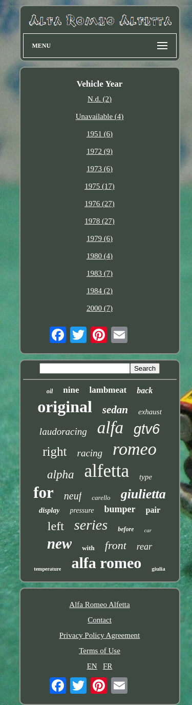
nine (71, 390)
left (56, 526)
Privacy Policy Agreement (99, 635)
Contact (100, 620)
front (115, 545)
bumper (120, 509)
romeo (135, 448)
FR (107, 666)
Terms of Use (99, 651)
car (148, 530)
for (43, 492)
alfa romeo (106, 562)
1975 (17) (99, 186)
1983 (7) (100, 273)
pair (153, 510)
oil (50, 391)
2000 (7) (100, 308)
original (64, 406)
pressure (82, 510)
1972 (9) (100, 151)
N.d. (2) (100, 99)
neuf (72, 495)
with (88, 548)
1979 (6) (100, 238)
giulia (158, 569)
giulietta (143, 494)
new (59, 543)
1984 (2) (100, 291)
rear (144, 546)
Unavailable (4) (100, 116)
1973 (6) (100, 169)
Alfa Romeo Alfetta (99, 604)
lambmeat (108, 390)
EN (92, 666)
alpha (60, 474)
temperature (47, 569)
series (91, 525)
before (126, 529)
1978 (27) (99, 221)
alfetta (106, 471)
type (145, 477)
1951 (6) (100, 134)
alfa (110, 427)
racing (89, 453)
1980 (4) (100, 256)
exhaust (150, 412)
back (145, 390)
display (49, 510)
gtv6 (147, 429)
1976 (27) (99, 203)
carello (101, 497)
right (54, 451)
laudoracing (63, 431)
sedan (115, 410)
